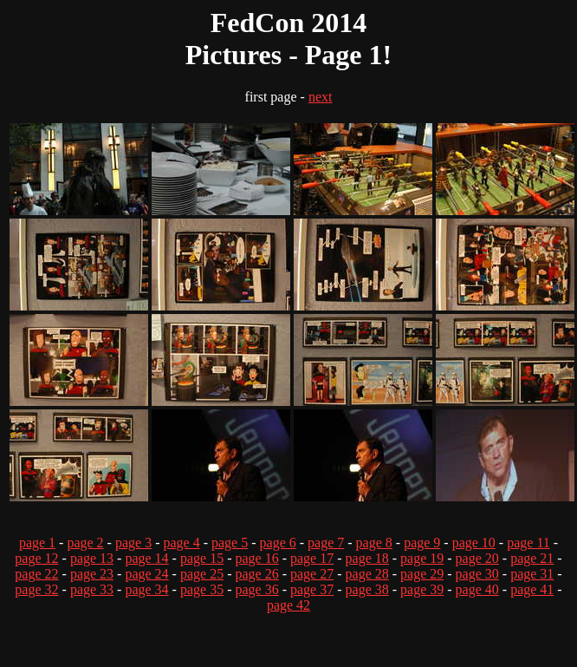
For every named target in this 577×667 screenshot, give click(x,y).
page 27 (312, 573)
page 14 (146, 558)
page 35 (202, 589)
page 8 (374, 542)
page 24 (146, 573)
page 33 (91, 589)
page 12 (36, 558)
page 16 (256, 558)
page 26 (256, 573)
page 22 (36, 573)
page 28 (367, 573)
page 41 (532, 589)
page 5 (229, 542)
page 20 (477, 558)
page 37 (312, 589)
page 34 (146, 589)
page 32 (36, 589)
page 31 (532, 573)
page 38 (367, 589)
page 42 (288, 605)
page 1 (37, 542)
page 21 (532, 558)
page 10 (474, 542)
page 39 (422, 589)
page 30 (477, 573)
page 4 (181, 542)
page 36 (256, 589)
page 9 (422, 542)
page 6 (278, 542)
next (320, 96)
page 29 (422, 573)
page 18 (367, 558)
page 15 (202, 558)
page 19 (422, 558)
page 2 (85, 542)
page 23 (91, 573)
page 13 (91, 558)
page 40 (477, 589)
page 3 (133, 542)
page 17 (312, 558)
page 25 (202, 573)
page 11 (528, 542)
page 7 (326, 542)
